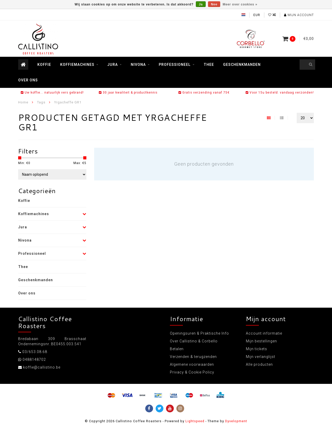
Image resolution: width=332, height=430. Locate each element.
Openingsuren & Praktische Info (199, 333)
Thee (209, 64)
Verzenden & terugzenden (193, 357)
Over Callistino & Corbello (194, 341)
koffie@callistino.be (41, 367)
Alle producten (259, 364)
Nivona (138, 64)
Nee (214, 4)
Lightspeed (194, 421)
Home (23, 102)
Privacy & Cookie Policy (192, 372)
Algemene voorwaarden (192, 364)
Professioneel (175, 64)
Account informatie (264, 333)
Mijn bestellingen (261, 341)
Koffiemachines (77, 64)
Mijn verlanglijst (260, 357)
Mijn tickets (256, 349)
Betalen (177, 349)
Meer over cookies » (240, 4)
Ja (201, 4)
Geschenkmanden (242, 64)
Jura (112, 64)
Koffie (44, 64)
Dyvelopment (236, 421)
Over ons (28, 80)
